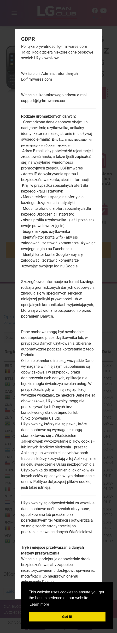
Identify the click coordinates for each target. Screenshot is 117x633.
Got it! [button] (67, 617)
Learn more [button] (39, 604)
